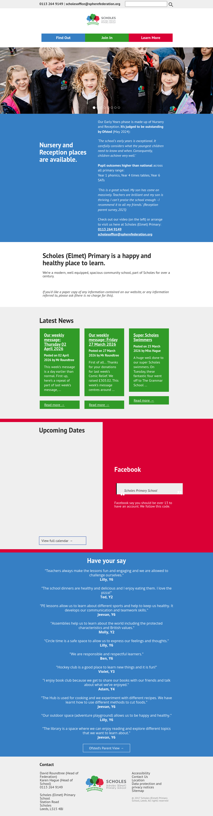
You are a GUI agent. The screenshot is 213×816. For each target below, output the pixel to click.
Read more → (54, 405)
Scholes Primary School (140, 490)
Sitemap (138, 790)
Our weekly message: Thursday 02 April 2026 (55, 341)
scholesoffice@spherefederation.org (93, 4)
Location (138, 780)
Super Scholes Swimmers (146, 337)
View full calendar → (57, 540)
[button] (16, 80)
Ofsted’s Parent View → (106, 748)
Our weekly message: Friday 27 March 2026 (103, 339)
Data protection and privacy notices (147, 785)
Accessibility (141, 773)
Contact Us (140, 776)
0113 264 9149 (51, 4)
